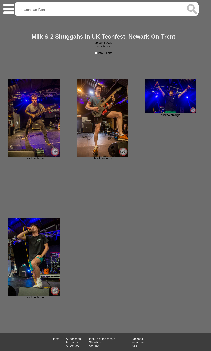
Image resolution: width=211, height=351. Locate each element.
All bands (72, 342)
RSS (135, 345)
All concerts (73, 338)
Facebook (138, 338)
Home (55, 338)
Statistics (95, 342)
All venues (72, 345)
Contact (94, 345)
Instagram (138, 342)
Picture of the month (102, 338)
